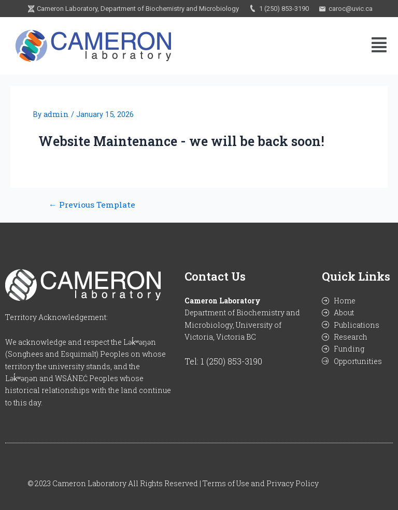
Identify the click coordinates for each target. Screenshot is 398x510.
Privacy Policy (292, 483)
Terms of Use (226, 483)
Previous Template (92, 205)
